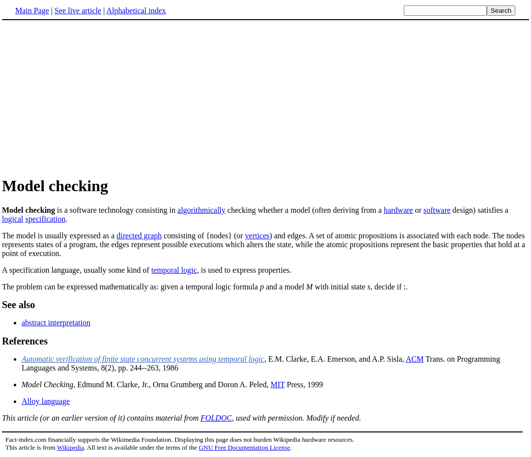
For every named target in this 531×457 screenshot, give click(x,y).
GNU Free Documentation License (244, 447)
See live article (78, 10)
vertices (257, 235)
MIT (278, 384)
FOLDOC (216, 418)
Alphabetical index (136, 10)
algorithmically (201, 210)
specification (46, 219)
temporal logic (174, 270)
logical (13, 219)
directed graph (139, 235)
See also (18, 304)
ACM (414, 359)
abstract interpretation (56, 322)
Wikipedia (70, 447)
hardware (398, 210)
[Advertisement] (265, 98)
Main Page (32, 10)
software (436, 210)
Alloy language (46, 401)
